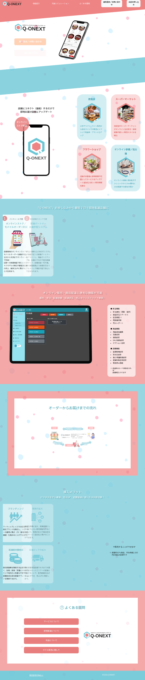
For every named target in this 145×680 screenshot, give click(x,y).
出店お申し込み (134, 3)
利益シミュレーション (60, 3)
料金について (51, 640)
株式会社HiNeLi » (36, 675)
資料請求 (111, 3)
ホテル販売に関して (51, 650)
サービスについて (51, 621)
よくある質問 (84, 3)
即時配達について (51, 631)
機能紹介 (36, 3)
